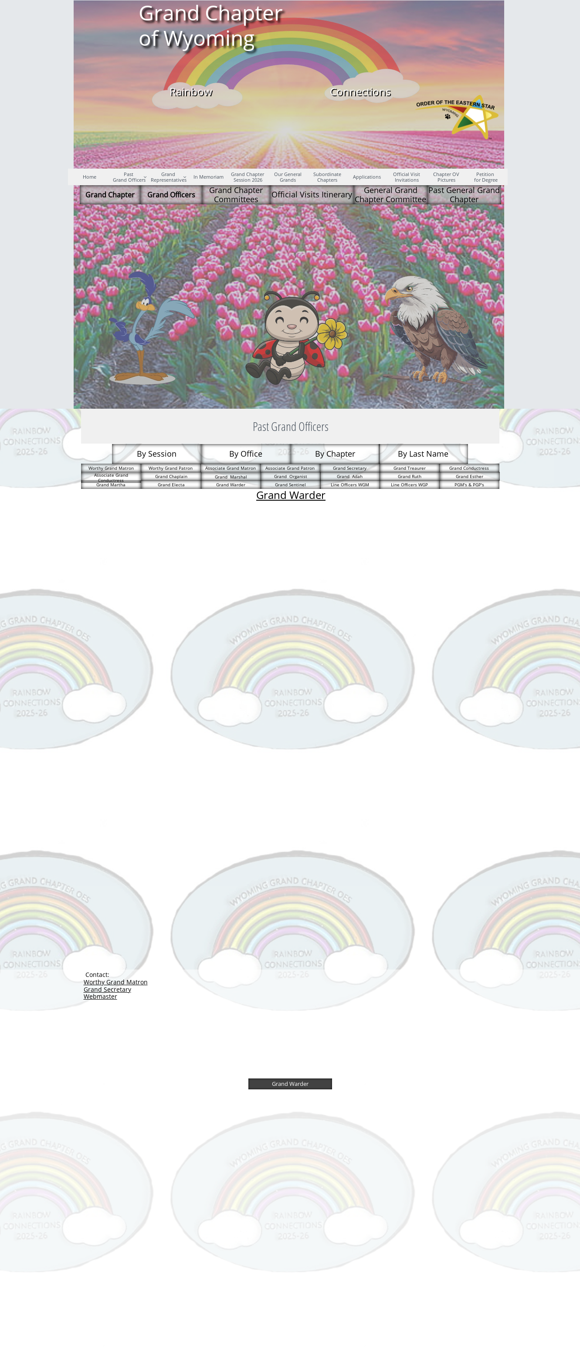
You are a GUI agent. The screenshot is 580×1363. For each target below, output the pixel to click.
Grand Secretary (107, 989)
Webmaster (100, 996)
